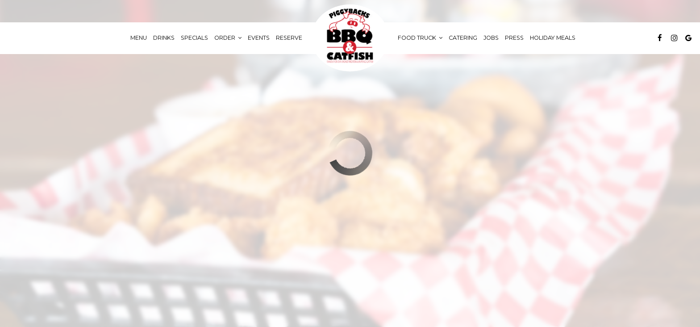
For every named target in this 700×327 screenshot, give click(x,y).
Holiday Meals (552, 37)
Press (514, 37)
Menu (138, 37)
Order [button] (228, 37)
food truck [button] (420, 37)
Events (259, 37)
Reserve (289, 37)
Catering (463, 37)
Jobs (491, 37)
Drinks (164, 37)
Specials (194, 37)
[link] (350, 37)
